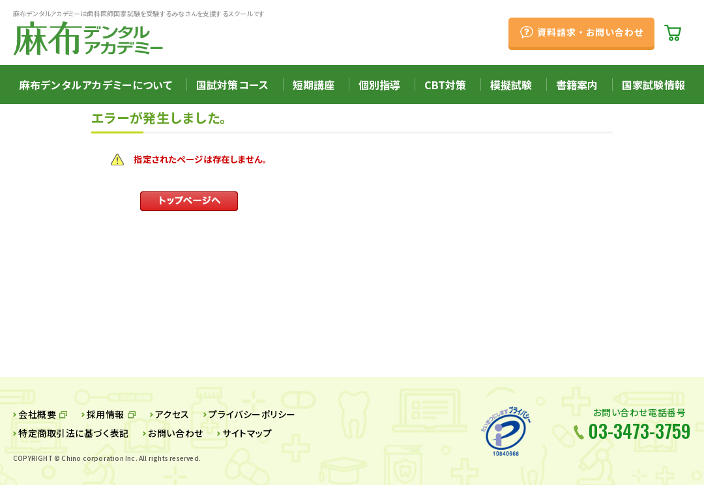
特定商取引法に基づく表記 (73, 432)
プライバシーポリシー (252, 414)
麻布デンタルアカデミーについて (96, 84)
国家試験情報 (653, 84)
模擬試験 (511, 84)
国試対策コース (232, 84)
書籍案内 (577, 84)
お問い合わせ (175, 432)
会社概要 (37, 414)
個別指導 (380, 84)
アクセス (172, 414)
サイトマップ (247, 432)
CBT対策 (445, 84)
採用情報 (106, 414)
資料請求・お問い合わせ (590, 31)
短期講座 (314, 84)
